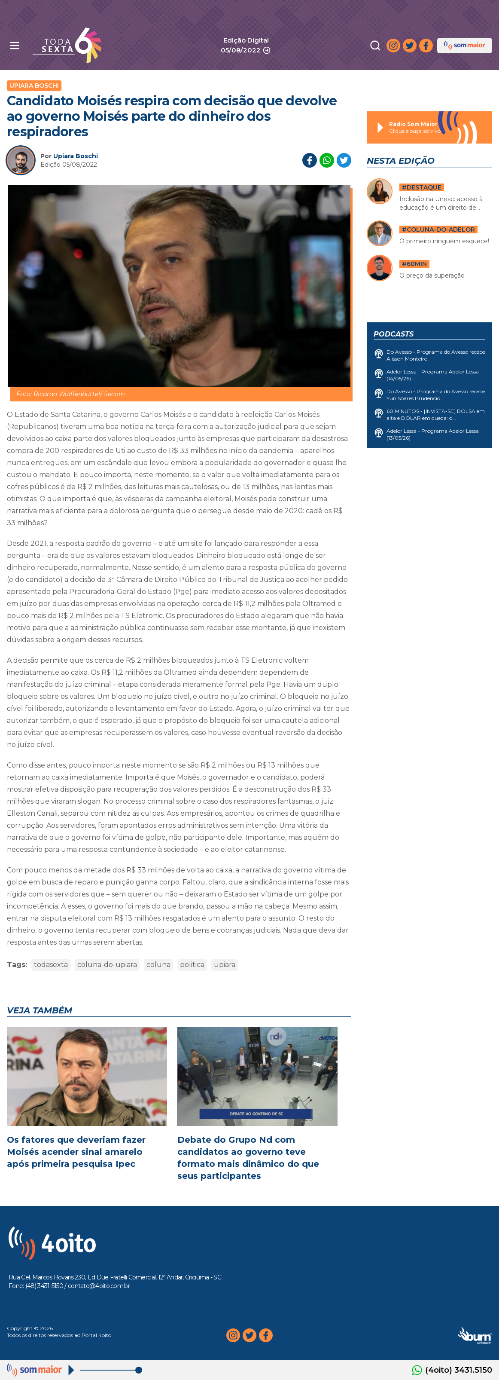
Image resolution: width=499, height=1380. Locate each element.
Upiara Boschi (34, 85)
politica (192, 965)
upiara (224, 965)
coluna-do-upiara (107, 965)
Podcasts (394, 334)
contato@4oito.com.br (99, 1286)
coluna (158, 965)
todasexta (51, 965)
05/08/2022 (246, 50)
